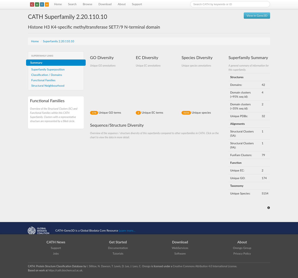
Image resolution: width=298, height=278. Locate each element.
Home (58, 4)
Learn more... (127, 230)
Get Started (118, 242)
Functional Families (43, 80)
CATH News (56, 242)
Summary (36, 62)
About (122, 4)
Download (105, 4)
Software (180, 253)
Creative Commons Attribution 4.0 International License (204, 266)
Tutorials (118, 253)
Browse (87, 4)
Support (137, 4)
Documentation (118, 248)
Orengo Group (242, 248)
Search (72, 4)
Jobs (56, 253)
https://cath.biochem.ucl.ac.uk (65, 270)
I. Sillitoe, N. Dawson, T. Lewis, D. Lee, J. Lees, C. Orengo (119, 266)
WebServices (180, 248)
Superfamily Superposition (48, 69)
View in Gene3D (256, 15)
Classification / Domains (46, 74)
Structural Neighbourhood (47, 85)
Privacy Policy (242, 253)
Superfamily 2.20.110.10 (58, 41)
